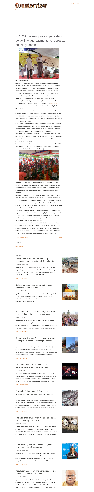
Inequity (24, 239)
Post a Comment (19, 246)
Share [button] (60, 237)
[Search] (73, 4)
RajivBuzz (63, 12)
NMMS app (53, 103)
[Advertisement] (47, 24)
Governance (19, 239)
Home (16, 12)
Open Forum (24, 12)
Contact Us (46, 12)
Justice (29, 239)
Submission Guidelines (35, 12)
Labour (33, 239)
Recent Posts (55, 12)
